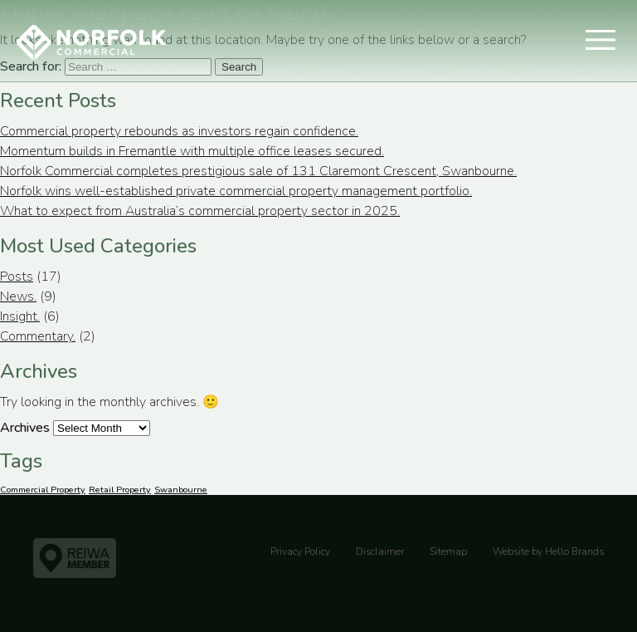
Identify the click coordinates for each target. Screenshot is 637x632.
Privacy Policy (300, 551)
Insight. (20, 316)
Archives (25, 428)
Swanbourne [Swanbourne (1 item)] (180, 489)
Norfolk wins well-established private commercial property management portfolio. (236, 191)
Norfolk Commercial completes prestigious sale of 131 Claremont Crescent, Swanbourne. (258, 171)
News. (18, 296)
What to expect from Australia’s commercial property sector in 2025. (200, 211)
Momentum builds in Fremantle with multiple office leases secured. (192, 151)
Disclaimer (380, 551)
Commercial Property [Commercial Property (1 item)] (42, 489)
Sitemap (448, 551)
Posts (16, 276)
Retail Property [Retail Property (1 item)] (120, 489)
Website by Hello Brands (548, 551)
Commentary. (37, 336)
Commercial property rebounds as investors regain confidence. (179, 131)
